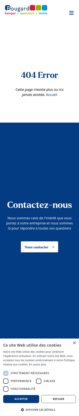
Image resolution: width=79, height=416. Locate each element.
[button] (39, 409)
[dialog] (39, 377)
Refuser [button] (58, 399)
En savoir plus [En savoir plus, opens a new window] (37, 364)
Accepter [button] (21, 399)
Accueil (51, 94)
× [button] (74, 343)
